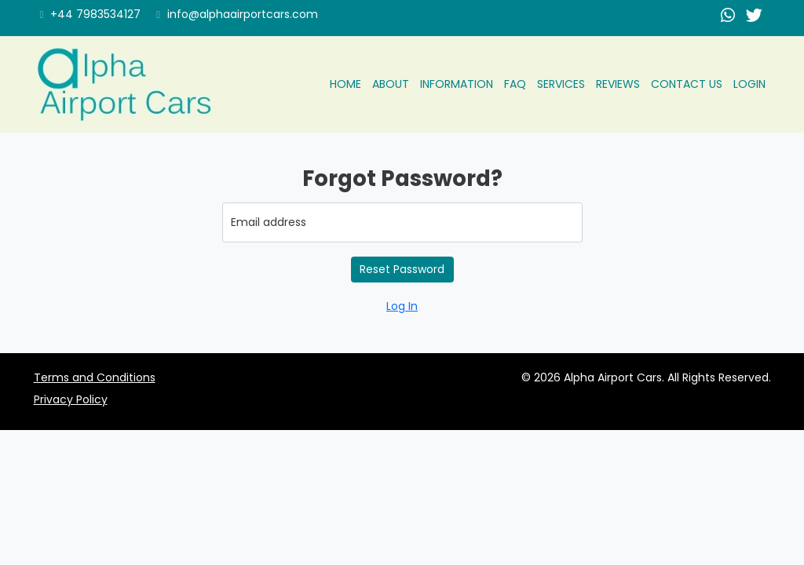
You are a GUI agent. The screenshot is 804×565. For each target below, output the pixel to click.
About (390, 84)
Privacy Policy (71, 399)
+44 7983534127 (90, 14)
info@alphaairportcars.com (237, 14)
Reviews (618, 84)
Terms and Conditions (94, 377)
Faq (515, 84)
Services (561, 84)
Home (345, 84)
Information (456, 84)
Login (749, 84)
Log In (402, 306)
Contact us (686, 84)
